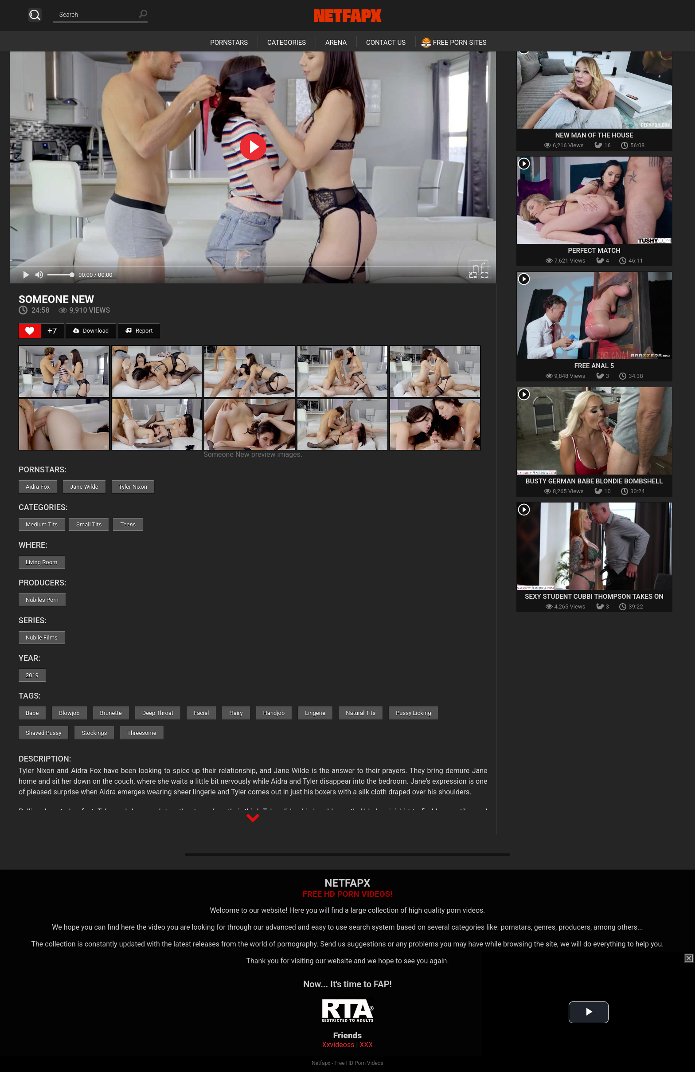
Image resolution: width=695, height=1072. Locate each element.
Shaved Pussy (43, 733)
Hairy (235, 713)
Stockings (94, 733)
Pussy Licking (413, 713)
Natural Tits (360, 713)
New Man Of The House (594, 135)
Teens (128, 524)
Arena (336, 43)
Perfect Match (594, 251)
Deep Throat (158, 713)
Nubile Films (42, 637)
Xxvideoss (338, 1045)
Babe (32, 713)
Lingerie (315, 713)
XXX (366, 1045)
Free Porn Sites (460, 43)
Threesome (141, 733)
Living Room (42, 562)
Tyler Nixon (133, 486)
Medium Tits (42, 524)
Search (35, 15)
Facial (201, 713)
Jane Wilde (84, 486)
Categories (286, 43)
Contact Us (386, 43)
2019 (32, 675)
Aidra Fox (38, 486)
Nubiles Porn (42, 600)
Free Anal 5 (594, 366)
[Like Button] (30, 331)
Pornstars (229, 43)
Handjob (274, 713)
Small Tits (89, 524)
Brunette (111, 713)
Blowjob (69, 713)
